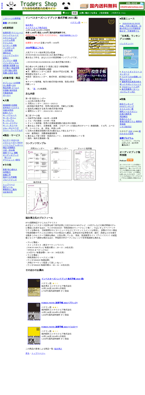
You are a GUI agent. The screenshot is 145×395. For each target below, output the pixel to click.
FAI (17, 65)
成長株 (6, 65)
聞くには (8, 157)
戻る (27, 353)
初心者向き (12, 169)
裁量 (15, 60)
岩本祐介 (7, 107)
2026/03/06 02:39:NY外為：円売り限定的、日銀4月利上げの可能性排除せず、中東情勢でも (130, 27)
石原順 (14, 105)
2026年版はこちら (35, 47)
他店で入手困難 (10, 177)
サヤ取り (7, 68)
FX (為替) (7, 85)
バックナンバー (126, 43)
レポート (19, 145)
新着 (5, 23)
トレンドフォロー (11, 55)
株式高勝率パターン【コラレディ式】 (129, 90)
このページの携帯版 (12, 18)
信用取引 (7, 172)
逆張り (6, 58)
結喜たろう (8, 113)
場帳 (16, 153)
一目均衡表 (8, 50)
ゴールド (15, 88)
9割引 (17, 160)
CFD (14, 85)
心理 (5, 70)
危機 (5, 73)
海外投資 (13, 90)
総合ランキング (126, 104)
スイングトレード (11, 35)
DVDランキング (127, 106)
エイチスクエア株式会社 (36, 27)
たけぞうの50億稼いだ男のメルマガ (131, 78)
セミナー (7, 140)
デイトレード (17, 32)
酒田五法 (7, 53)
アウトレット (9, 160)
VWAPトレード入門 (130, 87)
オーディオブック (11, 155)
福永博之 (29, 25)
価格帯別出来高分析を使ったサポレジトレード (130, 83)
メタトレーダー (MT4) (13, 142)
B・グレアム (8, 120)
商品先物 (7, 88)
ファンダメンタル (11, 63)
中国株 (6, 90)
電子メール (8, 187)
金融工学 (7, 175)
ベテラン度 (75, 22)
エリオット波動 (10, 45)
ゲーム (10, 153)
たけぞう (15, 107)
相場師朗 (7, 105)
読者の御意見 (125, 114)
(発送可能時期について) (68, 35)
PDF (130, 131)
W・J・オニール (10, 125)
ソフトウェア (9, 145)
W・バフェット (10, 115)
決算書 (12, 65)
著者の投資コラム (127, 121)
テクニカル (8, 43)
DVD (13, 140)
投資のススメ (125, 119)
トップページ (9, 184)
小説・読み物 (9, 150)
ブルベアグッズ (10, 179)
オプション (8, 83)
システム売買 (9, 40)
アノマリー (8, 60)
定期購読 (11, 147)
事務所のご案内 (10, 189)
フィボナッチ (9, 48)
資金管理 (15, 68)
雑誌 (5, 147)
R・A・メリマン (10, 123)
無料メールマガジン (128, 111)
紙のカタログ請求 (130, 132)
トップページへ (38, 353)
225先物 (16, 83)
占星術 (10, 73)
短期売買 (7, 32)
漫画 (5, 153)
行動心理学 (12, 70)
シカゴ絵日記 (125, 127)
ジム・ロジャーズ (11, 128)
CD (17, 140)
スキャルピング (10, 38)
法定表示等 (8, 192)
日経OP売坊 (8, 110)
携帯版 (2, 6)
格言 (16, 73)
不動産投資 (8, 93)
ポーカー (7, 95)
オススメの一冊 (126, 109)
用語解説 (124, 116)
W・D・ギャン (9, 118)
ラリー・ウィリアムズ (13, 130)
